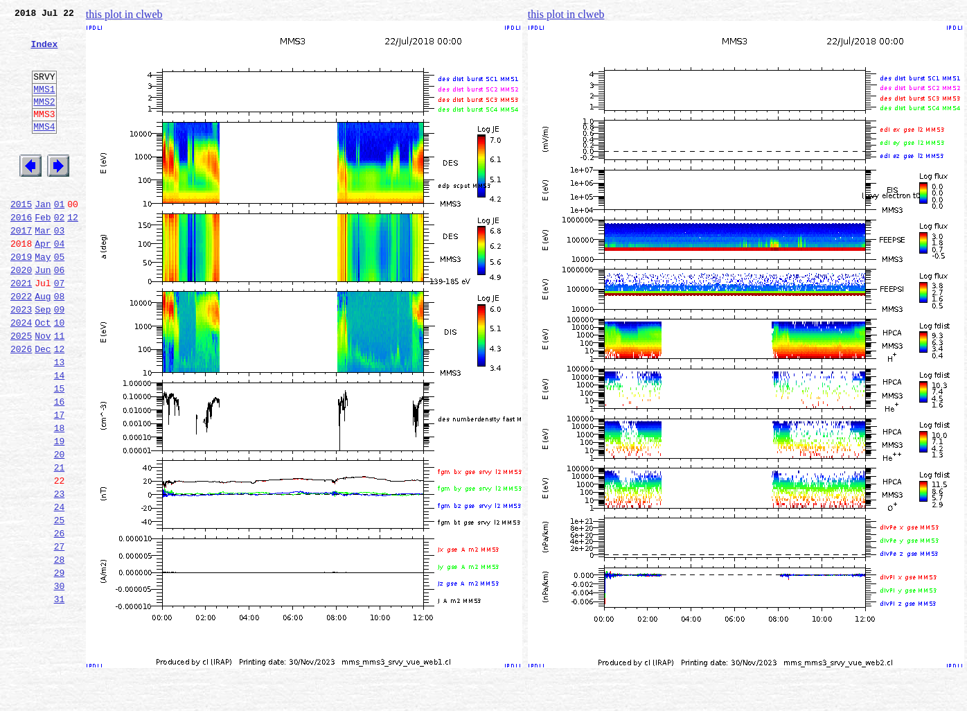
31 (59, 694)
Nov (43, 389)
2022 (21, 343)
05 (59, 298)
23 (59, 572)
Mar (43, 267)
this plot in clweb (124, 14)
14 (59, 435)
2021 (21, 328)
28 (59, 648)
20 (59, 526)
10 (59, 374)
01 (59, 237)
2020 (21, 313)
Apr (43, 282)
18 (59, 496)
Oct (43, 374)
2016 (21, 252)
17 (59, 481)
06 (59, 313)
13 (59, 420)
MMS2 (44, 120)
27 (59, 633)
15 (59, 450)
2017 (21, 267)
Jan (43, 237)
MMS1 (44, 105)
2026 (21, 404)
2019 (21, 298)
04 (59, 282)
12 (72, 252)
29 (59, 664)
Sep (43, 359)
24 (59, 587)
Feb (43, 252)
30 (59, 679)
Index (43, 52)
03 (59, 267)
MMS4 (44, 149)
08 (59, 343)
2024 (21, 374)
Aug (43, 343)
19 (59, 511)
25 (59, 603)
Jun (43, 313)
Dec (43, 404)
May (43, 298)
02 (59, 252)
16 (59, 465)
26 (59, 618)
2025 (21, 389)
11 (59, 389)
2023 (21, 359)
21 (59, 542)
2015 (21, 237)
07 (59, 328)
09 (59, 359)
